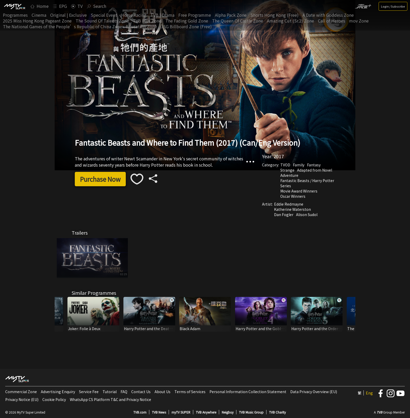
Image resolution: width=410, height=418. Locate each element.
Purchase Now (100, 179)
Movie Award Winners (298, 191)
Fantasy (314, 164)
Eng (369, 393)
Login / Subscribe (393, 6)
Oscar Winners (292, 196)
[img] (14, 6)
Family (298, 164)
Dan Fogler (283, 214)
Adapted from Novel (314, 170)
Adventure (289, 175)
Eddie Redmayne (288, 204)
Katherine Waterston (292, 209)
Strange (287, 170)
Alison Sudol (306, 214)
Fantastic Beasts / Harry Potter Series (307, 183)
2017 (279, 156)
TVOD (285, 164)
